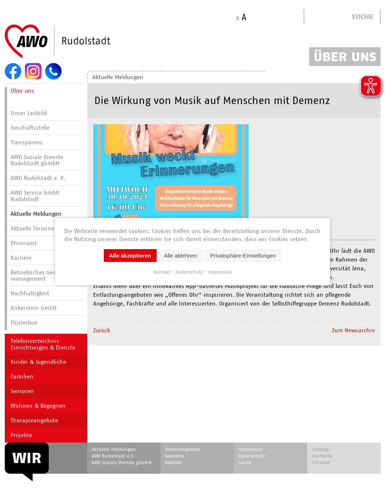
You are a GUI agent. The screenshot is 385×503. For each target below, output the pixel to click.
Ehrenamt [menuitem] (24, 243)
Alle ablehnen (180, 255)
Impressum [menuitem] (250, 449)
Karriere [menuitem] (21, 257)
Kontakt (162, 271)
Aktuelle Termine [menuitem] (32, 228)
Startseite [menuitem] (322, 456)
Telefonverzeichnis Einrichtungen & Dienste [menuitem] (43, 344)
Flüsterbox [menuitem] (24, 322)
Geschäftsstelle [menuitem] (30, 127)
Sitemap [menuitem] (320, 449)
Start (75, 42)
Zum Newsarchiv (353, 330)
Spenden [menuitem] (174, 456)
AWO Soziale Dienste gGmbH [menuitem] (121, 462)
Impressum (220, 271)
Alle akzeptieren (130, 255)
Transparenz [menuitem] (27, 142)
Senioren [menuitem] (22, 391)
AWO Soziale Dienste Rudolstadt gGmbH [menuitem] (37, 160)
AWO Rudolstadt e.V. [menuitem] (113, 456)
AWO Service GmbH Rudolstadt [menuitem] (35, 196)
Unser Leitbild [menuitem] (29, 113)
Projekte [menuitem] (21, 435)
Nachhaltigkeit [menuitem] (30, 293)
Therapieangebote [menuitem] (34, 420)
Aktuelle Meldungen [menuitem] (36, 213)
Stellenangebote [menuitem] (183, 449)
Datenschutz (189, 271)
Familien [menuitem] (22, 376)
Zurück (101, 330)
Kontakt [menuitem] (173, 462)
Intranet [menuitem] (321, 462)
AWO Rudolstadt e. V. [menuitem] (38, 177)
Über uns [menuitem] (22, 90)
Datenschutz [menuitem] (251, 456)
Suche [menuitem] (244, 462)
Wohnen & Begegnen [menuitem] (38, 405)
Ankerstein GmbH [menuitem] (33, 307)
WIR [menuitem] (26, 458)
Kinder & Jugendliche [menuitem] (38, 361)
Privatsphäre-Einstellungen (243, 255)
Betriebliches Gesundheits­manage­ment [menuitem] (46, 275)
